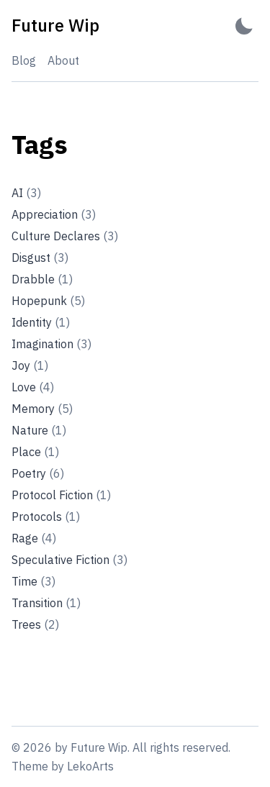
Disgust (40, 257)
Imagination (51, 344)
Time (33, 581)
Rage (34, 538)
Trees (35, 624)
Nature (39, 430)
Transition (46, 603)
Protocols (46, 516)
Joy (30, 365)
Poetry (38, 473)
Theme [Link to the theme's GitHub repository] (30, 766)
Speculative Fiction (69, 559)
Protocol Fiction (61, 495)
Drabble (42, 279)
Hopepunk (48, 301)
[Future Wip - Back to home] (55, 26)
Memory (42, 408)
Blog (24, 60)
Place (35, 452)
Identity (41, 322)
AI (26, 193)
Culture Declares (65, 236)
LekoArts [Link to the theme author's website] (90, 766)
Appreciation (54, 214)
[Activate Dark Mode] (244, 26)
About (63, 60)
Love (33, 387)
